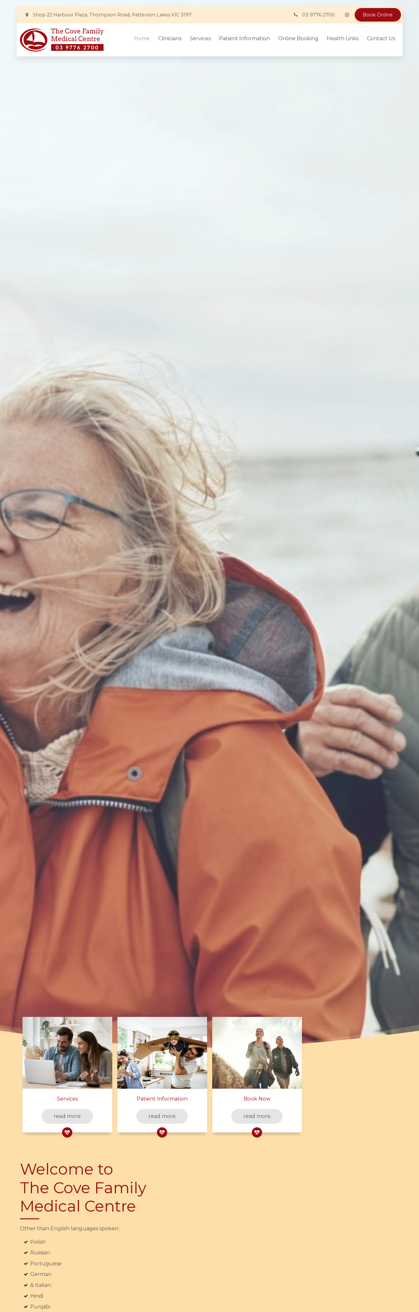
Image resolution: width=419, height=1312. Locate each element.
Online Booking (298, 38)
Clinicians (169, 38)
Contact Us (381, 38)
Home (142, 38)
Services (200, 38)
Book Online (378, 15)
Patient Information (244, 38)
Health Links (343, 38)
